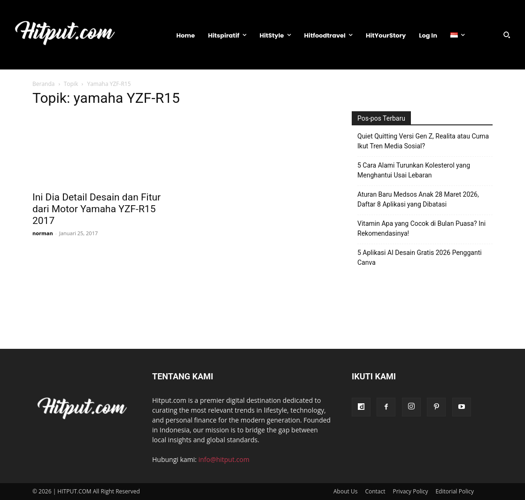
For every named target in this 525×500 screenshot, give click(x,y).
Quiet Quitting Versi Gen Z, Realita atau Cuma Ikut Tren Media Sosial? (423, 141)
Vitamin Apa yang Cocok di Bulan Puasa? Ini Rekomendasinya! (421, 228)
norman (42, 233)
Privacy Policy (410, 491)
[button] (507, 35)
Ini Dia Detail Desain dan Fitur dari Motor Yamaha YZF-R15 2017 (96, 209)
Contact (375, 491)
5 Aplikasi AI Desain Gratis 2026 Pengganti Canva (419, 257)
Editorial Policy (454, 491)
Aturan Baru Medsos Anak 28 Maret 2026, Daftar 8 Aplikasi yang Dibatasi (418, 199)
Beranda (43, 84)
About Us (345, 491)
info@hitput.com (223, 459)
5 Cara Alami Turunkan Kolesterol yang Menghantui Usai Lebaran (413, 170)
